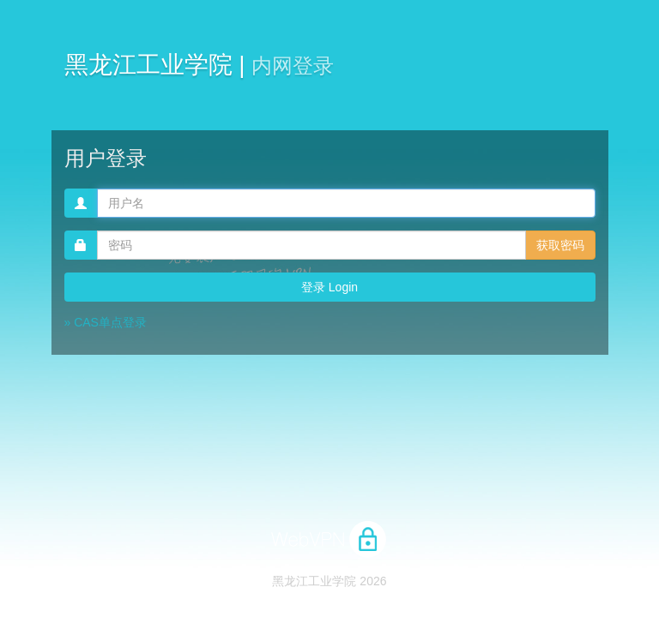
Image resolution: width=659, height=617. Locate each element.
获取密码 (560, 245)
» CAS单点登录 (105, 322)
